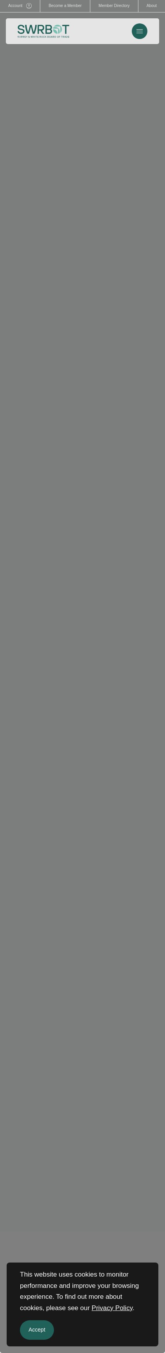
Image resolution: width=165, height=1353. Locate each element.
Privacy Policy (112, 1308)
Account (20, 6)
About (152, 6)
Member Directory (114, 6)
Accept (37, 1329)
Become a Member (64, 6)
